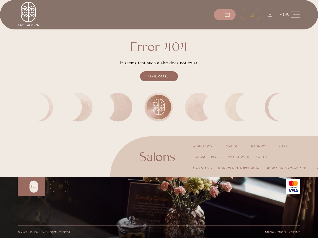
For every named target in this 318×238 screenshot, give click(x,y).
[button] (251, 14)
